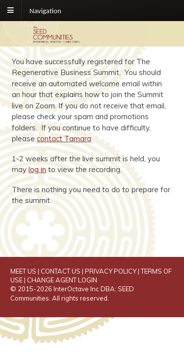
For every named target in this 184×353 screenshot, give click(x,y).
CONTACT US (60, 271)
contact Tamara (64, 138)
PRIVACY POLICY (110, 271)
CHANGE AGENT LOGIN (62, 280)
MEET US (23, 271)
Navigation (45, 10)
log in (37, 169)
